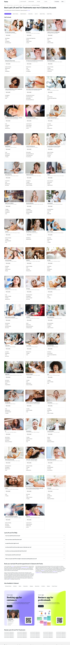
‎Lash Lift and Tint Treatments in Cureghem (35, 637)
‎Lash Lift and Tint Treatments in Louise (22, 632)
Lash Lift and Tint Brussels (27, 5)
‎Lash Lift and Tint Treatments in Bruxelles (35, 632)
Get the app (10, 606)
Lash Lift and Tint (16, 5)
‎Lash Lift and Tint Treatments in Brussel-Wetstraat (48, 634)
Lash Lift (36, 13)
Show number (8, 35)
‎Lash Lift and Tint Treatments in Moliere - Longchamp (61, 634)
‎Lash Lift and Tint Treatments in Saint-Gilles (22, 636)
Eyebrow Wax (30, 13)
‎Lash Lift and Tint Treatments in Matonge (22, 637)
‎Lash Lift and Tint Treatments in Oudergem (9, 634)
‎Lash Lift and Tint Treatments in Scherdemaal (61, 632)
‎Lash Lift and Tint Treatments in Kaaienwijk (35, 636)
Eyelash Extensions (23, 13)
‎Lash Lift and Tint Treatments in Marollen (61, 636)
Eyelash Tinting (49, 13)
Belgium (21, 5)
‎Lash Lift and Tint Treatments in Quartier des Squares (48, 633)
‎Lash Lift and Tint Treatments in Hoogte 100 (9, 632)
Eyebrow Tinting (42, 13)
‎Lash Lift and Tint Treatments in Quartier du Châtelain (9, 636)
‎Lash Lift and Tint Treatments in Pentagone (9, 637)
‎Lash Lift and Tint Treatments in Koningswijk (35, 633)
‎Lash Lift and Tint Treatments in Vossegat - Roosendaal (9, 633)
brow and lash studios (24, 567)
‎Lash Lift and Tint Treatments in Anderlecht (22, 633)
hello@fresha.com (39, 572)
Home (5, 5)
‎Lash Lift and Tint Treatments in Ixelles (22, 634)
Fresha (12, 566)
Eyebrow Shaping (15, 13)
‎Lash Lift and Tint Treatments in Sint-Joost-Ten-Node (48, 636)
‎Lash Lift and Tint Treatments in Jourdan (48, 637)
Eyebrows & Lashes (10, 5)
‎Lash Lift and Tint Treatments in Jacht (61, 633)
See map (28, 10)
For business (57, 1)
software (42, 570)
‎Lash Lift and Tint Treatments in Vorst (35, 634)
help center (55, 571)
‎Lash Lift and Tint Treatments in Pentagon (61, 637)
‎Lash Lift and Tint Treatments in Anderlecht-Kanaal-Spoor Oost (48, 632)
